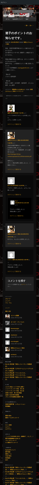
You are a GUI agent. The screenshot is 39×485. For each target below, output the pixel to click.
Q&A (6, 460)
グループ (7, 299)
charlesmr (14, 335)
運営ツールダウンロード (12, 417)
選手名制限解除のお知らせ (12, 438)
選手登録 (7, 452)
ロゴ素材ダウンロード (11, 442)
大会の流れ (8, 456)
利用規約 (7, 458)
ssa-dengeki (15, 341)
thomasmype (15, 328)
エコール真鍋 (15, 315)
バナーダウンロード (11, 440)
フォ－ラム (8, 303)
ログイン (4, 2)
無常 (9, 113)
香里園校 (7, 406)
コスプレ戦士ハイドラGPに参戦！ (15, 387)
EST (9, 185)
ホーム (7, 19)
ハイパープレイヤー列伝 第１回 (14, 389)
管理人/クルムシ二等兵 (14, 140)
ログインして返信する (14, 124)
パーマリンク (19, 91)
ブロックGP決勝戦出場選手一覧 (14, 397)
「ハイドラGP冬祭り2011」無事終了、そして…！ (19, 436)
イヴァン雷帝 (11, 259)
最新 (6, 311)
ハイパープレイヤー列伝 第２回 (14, 391)
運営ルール (8, 454)
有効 (9, 311)
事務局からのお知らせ (18, 89)
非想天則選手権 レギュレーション (15, 404)
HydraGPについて (10, 450)
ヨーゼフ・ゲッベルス (17, 322)
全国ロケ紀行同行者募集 (12, 395)
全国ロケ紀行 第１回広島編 (13, 393)
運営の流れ (8, 415)
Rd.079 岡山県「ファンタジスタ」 (15, 373)
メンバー (7, 301)
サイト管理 (8, 425)
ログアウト (8, 429)
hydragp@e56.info (23, 68)
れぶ (16, 201)
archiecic (14, 354)
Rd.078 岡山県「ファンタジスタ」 (15, 375)
